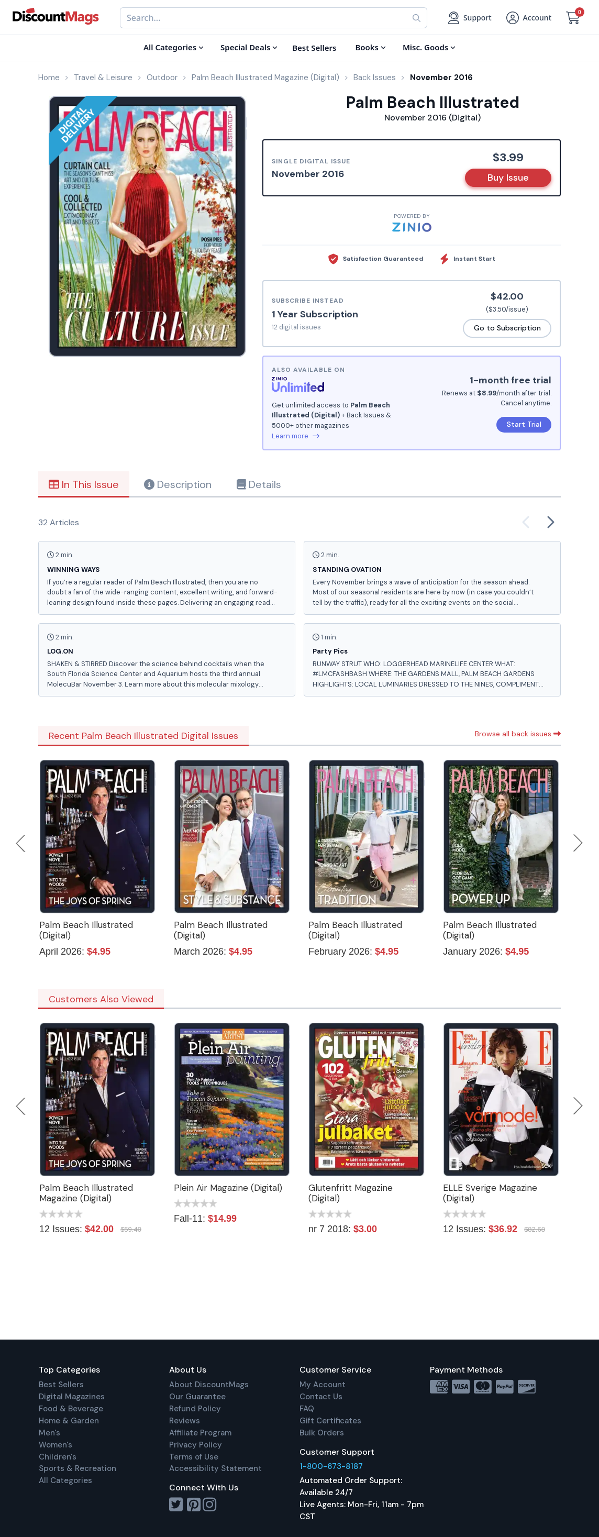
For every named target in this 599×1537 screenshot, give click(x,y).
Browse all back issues (518, 733)
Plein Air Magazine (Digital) (228, 1187)
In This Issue (84, 484)
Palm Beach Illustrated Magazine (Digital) (86, 1193)
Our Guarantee (197, 1396)
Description (178, 484)
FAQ (307, 1408)
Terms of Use (193, 1457)
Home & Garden (69, 1421)
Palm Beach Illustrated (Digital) (86, 930)
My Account (323, 1384)
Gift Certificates (330, 1421)
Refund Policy (195, 1408)
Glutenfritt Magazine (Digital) (350, 1193)
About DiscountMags (209, 1384)
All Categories (65, 1480)
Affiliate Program (200, 1433)
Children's (57, 1457)
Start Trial (524, 424)
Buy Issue (508, 177)
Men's (49, 1433)
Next (578, 843)
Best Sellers (61, 1384)
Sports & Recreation (77, 1468)
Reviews (184, 1421)
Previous (21, 843)
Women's (55, 1445)
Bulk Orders (322, 1433)
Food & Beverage (71, 1408)
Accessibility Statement (215, 1468)
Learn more (295, 436)
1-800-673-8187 (331, 1466)
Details (259, 484)
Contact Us (321, 1396)
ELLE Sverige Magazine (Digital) (490, 1193)
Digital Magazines (72, 1396)
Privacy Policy (195, 1445)
